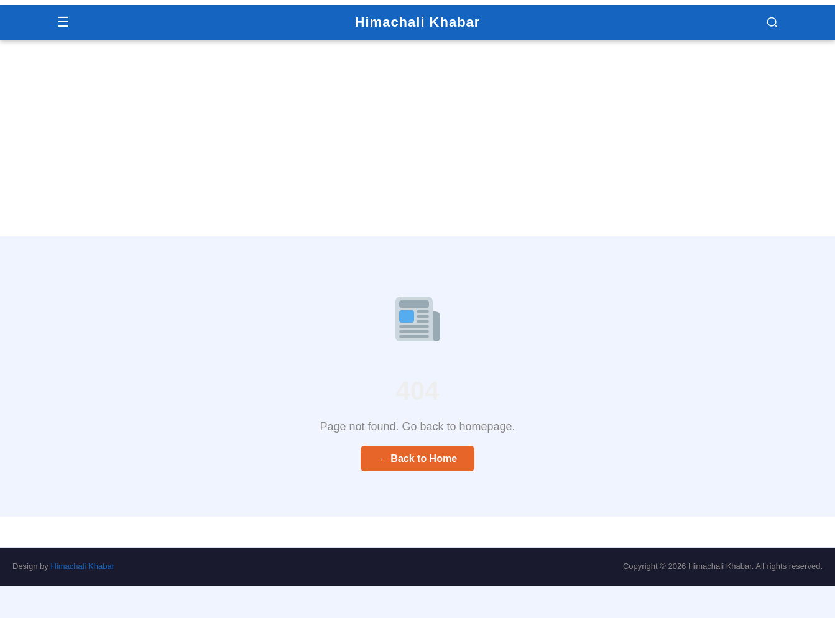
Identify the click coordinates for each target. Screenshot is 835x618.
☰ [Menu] (63, 22)
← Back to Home (417, 458)
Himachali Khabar (418, 22)
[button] (772, 22)
